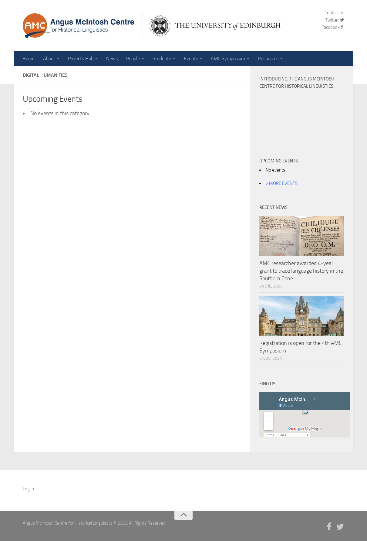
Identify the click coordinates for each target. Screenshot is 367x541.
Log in (28, 489)
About (49, 58)
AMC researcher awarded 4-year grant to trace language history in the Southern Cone (301, 271)
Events (191, 58)
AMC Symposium (228, 58)
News (112, 58)
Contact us (334, 12)
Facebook (333, 27)
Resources (268, 58)
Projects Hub (80, 58)
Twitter (334, 20)
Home (28, 58)
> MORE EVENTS (282, 183)
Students (162, 58)
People (133, 58)
